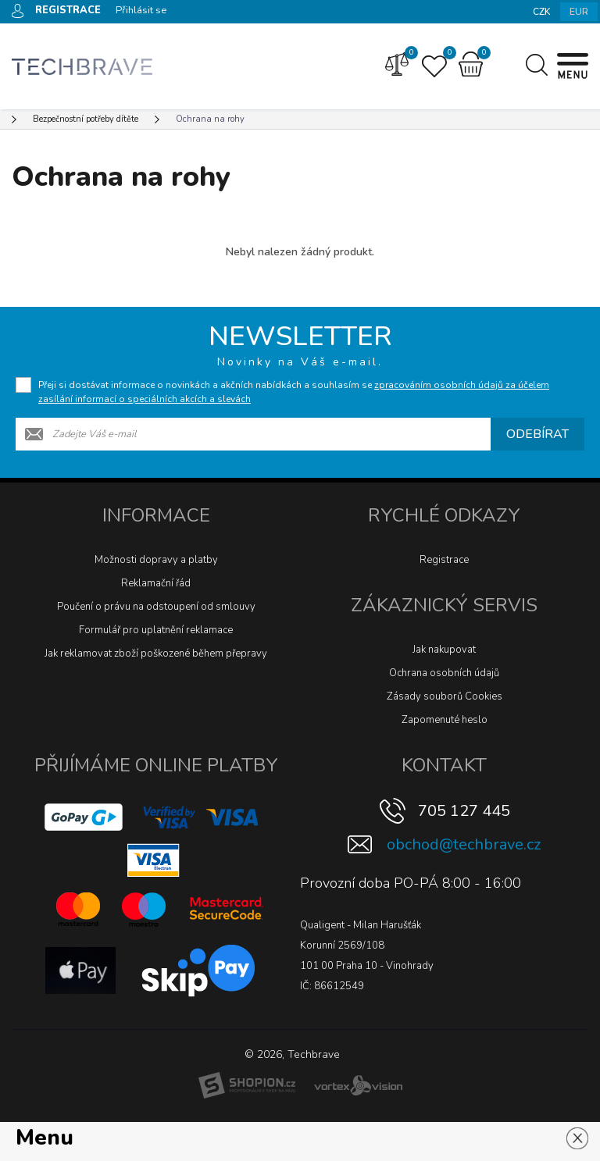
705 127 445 (464, 810)
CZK (542, 11)
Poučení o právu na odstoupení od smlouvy (156, 607)
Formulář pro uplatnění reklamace (156, 630)
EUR (579, 11)
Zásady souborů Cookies (444, 696)
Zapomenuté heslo (445, 720)
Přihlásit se (141, 10)
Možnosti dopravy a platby (156, 560)
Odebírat (537, 434)
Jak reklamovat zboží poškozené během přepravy (156, 653)
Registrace (444, 560)
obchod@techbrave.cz (464, 844)
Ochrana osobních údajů (444, 673)
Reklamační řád (156, 583)
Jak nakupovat (444, 650)
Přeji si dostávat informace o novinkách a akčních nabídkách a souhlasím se (293, 392)
